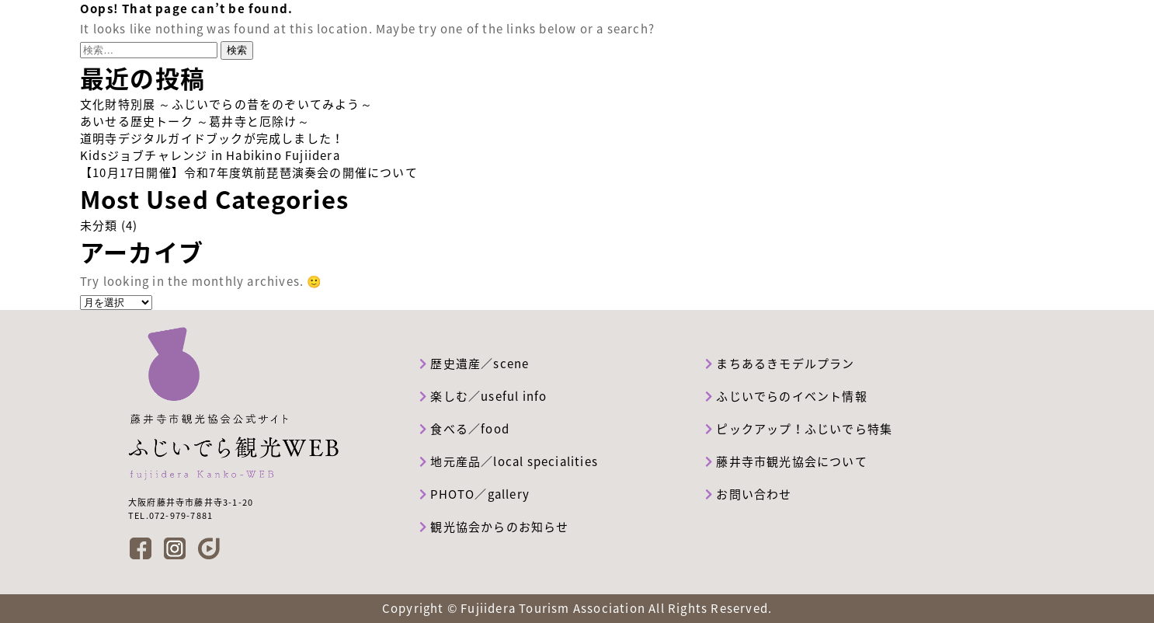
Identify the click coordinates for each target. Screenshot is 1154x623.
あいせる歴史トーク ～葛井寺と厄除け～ (195, 121)
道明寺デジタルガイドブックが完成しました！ (212, 138)
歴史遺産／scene (474, 363)
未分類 (99, 225)
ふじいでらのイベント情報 (786, 396)
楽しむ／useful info (483, 396)
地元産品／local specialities (508, 461)
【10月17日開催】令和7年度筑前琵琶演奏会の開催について (249, 172)
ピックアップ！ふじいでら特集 (798, 428)
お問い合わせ (748, 494)
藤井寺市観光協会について (786, 461)
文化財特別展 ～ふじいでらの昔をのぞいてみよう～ (226, 104)
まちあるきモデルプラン (780, 363)
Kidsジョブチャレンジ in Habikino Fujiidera (210, 155)
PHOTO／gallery (474, 494)
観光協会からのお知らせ (494, 526)
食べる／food (464, 428)
